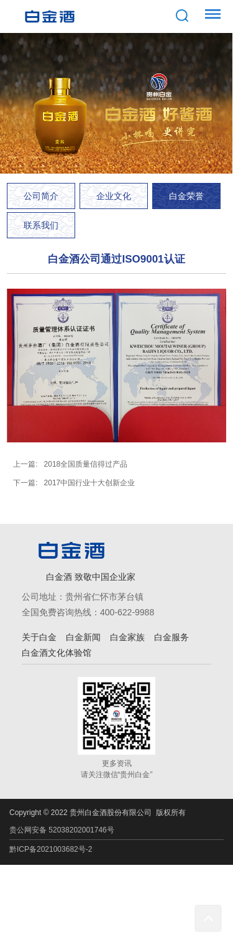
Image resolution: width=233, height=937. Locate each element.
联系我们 (41, 225)
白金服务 (171, 637)
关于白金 (39, 637)
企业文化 (113, 196)
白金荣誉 (186, 196)
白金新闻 (83, 637)
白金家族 (127, 637)
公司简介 (41, 196)
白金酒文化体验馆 (56, 653)
